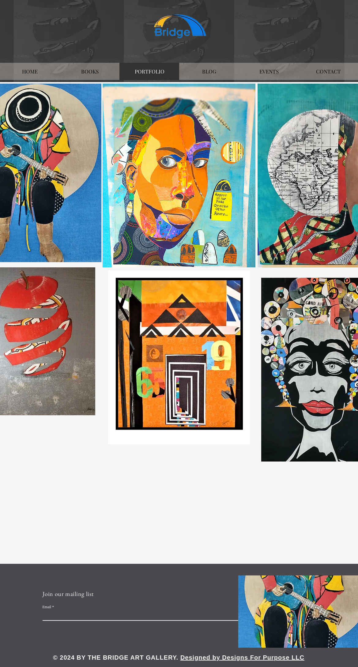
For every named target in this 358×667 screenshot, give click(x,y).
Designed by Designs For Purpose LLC (242, 657)
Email (47, 607)
